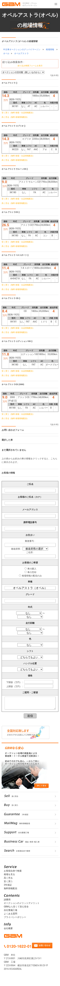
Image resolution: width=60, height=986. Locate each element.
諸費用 (7, 899)
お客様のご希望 (30, 562)
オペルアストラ (21, 53)
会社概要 (8, 928)
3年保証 (8, 885)
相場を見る (9, 874)
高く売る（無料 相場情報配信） (15, 117)
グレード (30, 594)
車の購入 (31, 568)
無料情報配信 (10, 888)
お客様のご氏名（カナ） (30, 497)
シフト (30, 651)
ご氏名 (30, 484)
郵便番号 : (30, 541)
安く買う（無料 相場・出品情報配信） (18, 113)
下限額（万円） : (14, 682)
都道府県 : (16, 549)
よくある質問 (10, 913)
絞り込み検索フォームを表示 (30, 66)
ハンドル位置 (30, 663)
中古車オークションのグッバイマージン (21, 49)
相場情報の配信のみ (32, 575)
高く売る (8, 878)
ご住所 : (30, 552)
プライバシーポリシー (15, 917)
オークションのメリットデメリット (21, 903)
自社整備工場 (10, 910)
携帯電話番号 (30, 522)
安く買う (8, 881)
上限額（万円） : (14, 686)
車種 (30, 581)
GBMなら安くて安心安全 (16, 906)
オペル (6, 53)
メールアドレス (30, 509)
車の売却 (31, 572)
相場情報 (50, 49)
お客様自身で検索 (13, 871)
